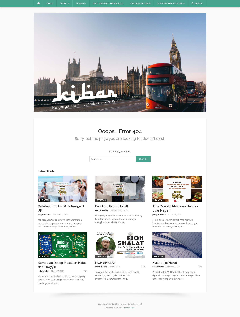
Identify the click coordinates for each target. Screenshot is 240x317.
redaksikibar (43, 271)
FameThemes (129, 307)
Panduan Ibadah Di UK (111, 206)
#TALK (49, 3)
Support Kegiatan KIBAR (171, 3)
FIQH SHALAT (105, 263)
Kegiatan (44, 200)
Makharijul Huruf (164, 263)
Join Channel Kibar (140, 3)
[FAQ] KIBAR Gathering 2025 (108, 3)
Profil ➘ (64, 3)
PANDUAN (81, 3)
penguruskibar (44, 214)
